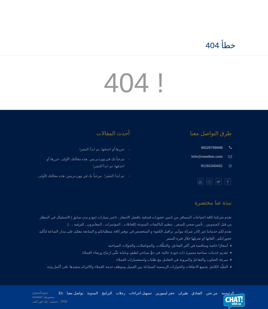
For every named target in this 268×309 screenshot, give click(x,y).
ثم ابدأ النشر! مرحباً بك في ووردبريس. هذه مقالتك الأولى (81, 176)
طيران (183, 293)
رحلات (120, 293)
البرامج (107, 293)
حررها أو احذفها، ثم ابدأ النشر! (101, 149)
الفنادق (197, 293)
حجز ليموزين (165, 293)
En (61, 293)
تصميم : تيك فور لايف (45, 301)
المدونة (92, 293)
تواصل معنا (75, 293)
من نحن (212, 293)
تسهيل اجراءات (140, 293)
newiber (37, 297)
